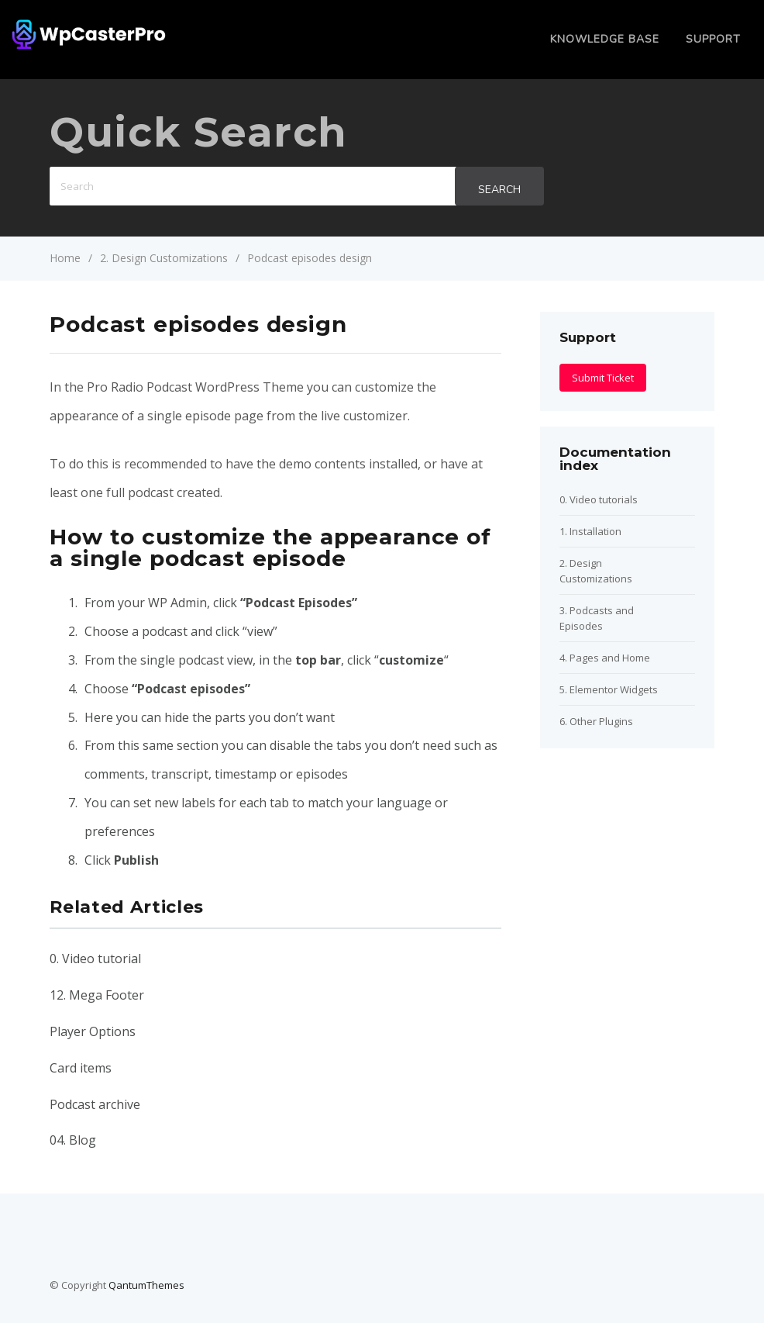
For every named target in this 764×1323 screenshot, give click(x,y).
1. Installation (590, 531)
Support (713, 39)
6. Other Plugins (596, 721)
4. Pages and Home (604, 658)
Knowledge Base (604, 39)
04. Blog (73, 1140)
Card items (81, 1067)
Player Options (93, 1031)
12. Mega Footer (97, 994)
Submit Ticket (603, 378)
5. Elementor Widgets (608, 689)
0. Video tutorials (598, 499)
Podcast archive (95, 1104)
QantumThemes (146, 1285)
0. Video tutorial (95, 958)
